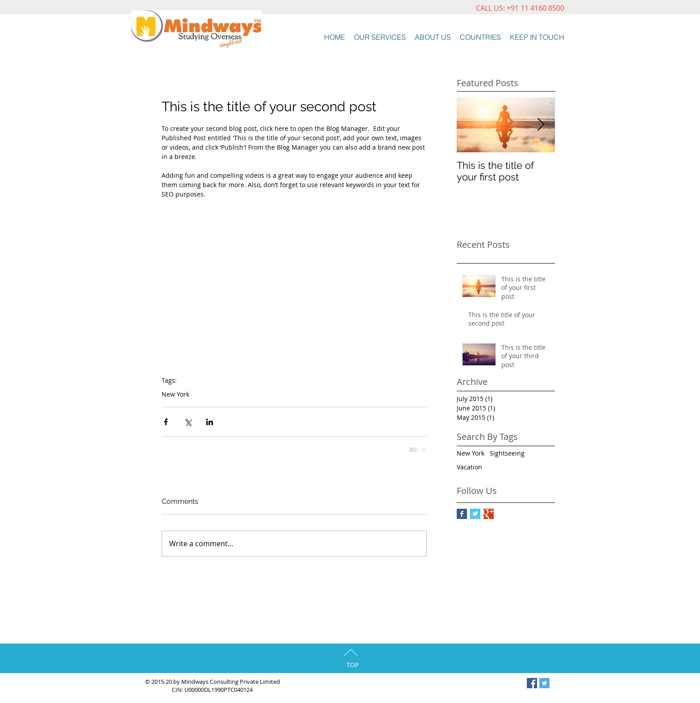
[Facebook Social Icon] (532, 683)
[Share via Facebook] (166, 422)
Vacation (469, 467)
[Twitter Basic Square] (475, 514)
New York (175, 394)
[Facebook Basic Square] (462, 514)
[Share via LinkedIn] (209, 422)
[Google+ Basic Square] (488, 514)
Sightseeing (507, 453)
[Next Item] (541, 125)
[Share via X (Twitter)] (187, 422)
